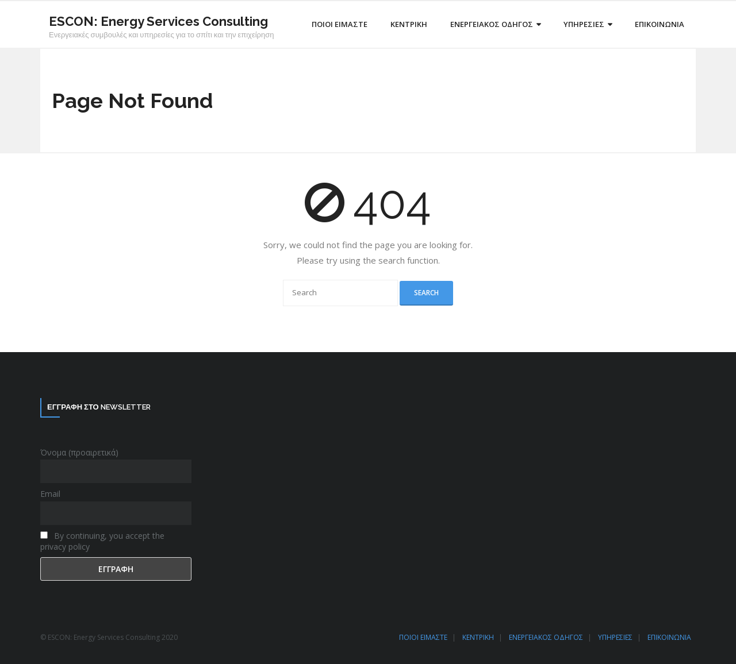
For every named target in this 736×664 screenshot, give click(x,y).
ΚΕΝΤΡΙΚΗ (478, 637)
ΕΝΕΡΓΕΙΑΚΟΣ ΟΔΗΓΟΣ (546, 637)
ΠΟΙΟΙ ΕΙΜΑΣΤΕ (423, 637)
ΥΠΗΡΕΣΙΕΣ (615, 637)
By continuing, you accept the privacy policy (102, 541)
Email (50, 493)
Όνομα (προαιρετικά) (79, 452)
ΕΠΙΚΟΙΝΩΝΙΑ (669, 637)
